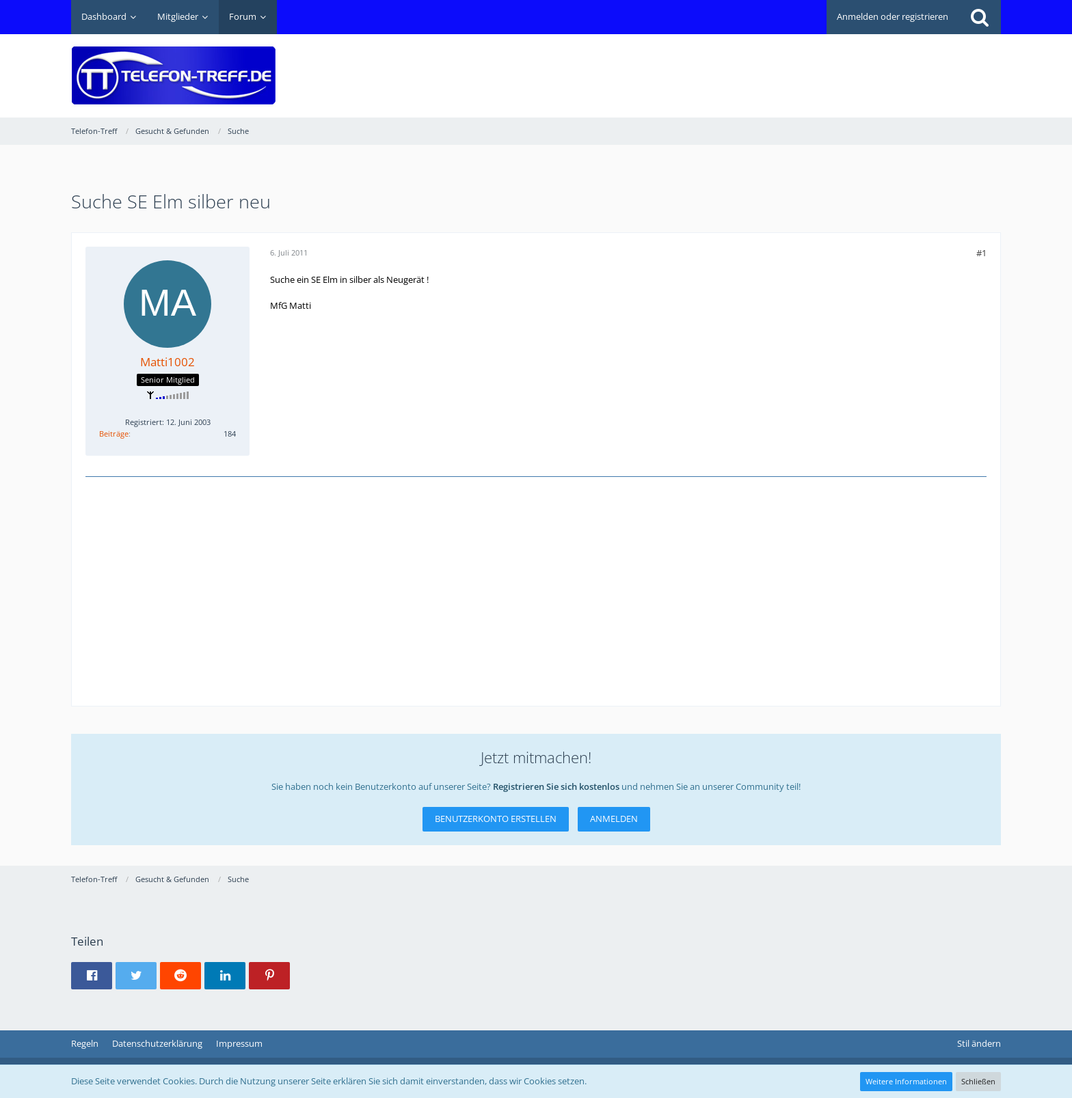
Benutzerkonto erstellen (496, 818)
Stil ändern (979, 1043)
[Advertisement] (752, 65)
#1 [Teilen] (981, 253)
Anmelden (614, 818)
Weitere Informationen (906, 1081)
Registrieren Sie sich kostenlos (556, 786)
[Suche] (980, 17)
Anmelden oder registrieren (892, 16)
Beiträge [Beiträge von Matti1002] (114, 433)
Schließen (978, 1081)
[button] (91, 975)
